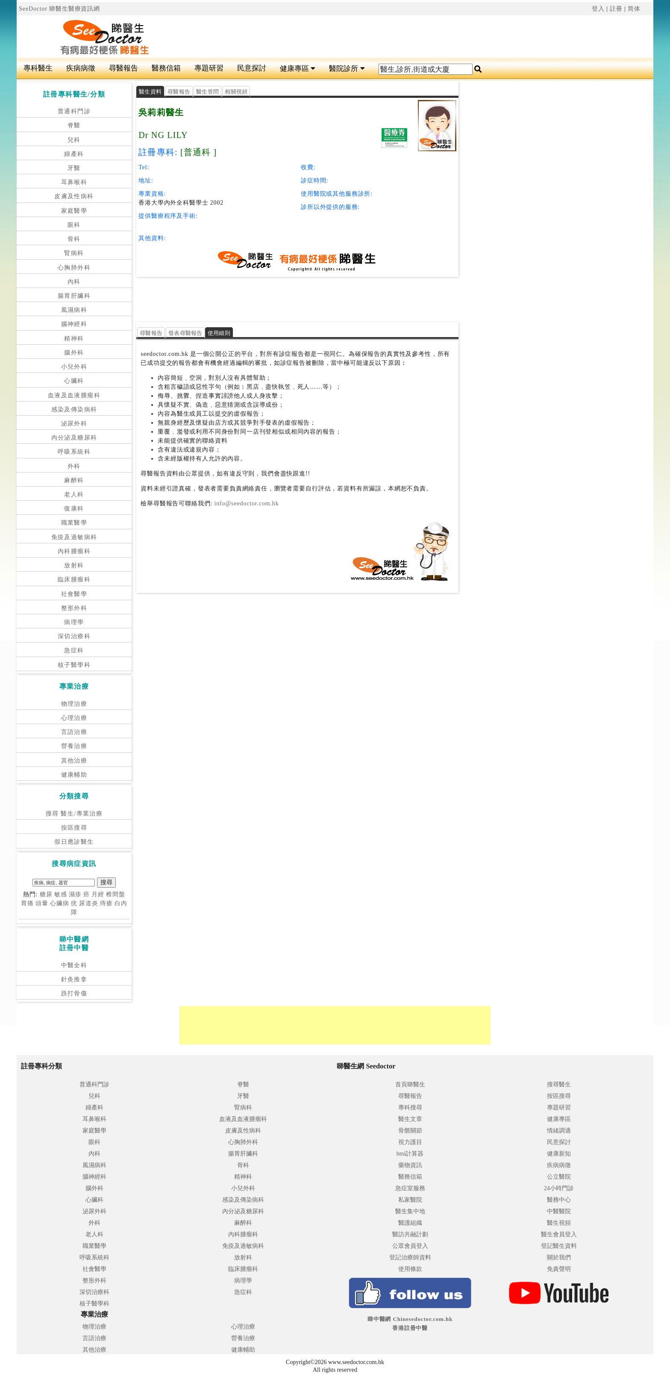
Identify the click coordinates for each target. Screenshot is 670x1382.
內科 (74, 282)
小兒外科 (74, 367)
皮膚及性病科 (74, 196)
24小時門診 (559, 1188)
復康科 (74, 508)
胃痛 (27, 903)
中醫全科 (74, 965)
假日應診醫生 (74, 842)
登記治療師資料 (410, 1257)
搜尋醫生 (559, 1084)
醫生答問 (207, 91)
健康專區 (297, 69)
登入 (598, 9)
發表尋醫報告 (185, 333)
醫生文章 (410, 1119)
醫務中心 (559, 1200)
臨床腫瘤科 (74, 579)
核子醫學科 (74, 665)
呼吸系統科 (74, 452)
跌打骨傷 (74, 993)
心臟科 (74, 381)
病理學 (74, 622)
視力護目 (410, 1142)
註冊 (616, 9)
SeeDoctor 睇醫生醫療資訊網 (59, 9)
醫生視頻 (559, 1223)
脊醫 (74, 125)
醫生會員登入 (559, 1234)
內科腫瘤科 (74, 551)
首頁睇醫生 (410, 1084)
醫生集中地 (410, 1211)
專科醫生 (38, 68)
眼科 (74, 225)
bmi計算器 (410, 1153)
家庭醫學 (74, 211)
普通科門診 (74, 111)
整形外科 (74, 608)
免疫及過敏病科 (74, 537)
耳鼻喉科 (74, 182)
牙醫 (74, 168)
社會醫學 (74, 594)
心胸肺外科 (74, 267)
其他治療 (74, 760)
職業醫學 (74, 522)
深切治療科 (74, 636)
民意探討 (251, 68)
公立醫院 (559, 1177)
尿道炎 (88, 903)
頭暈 (41, 903)
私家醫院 (410, 1200)
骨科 (74, 239)
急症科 (74, 650)
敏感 (60, 894)
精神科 (74, 338)
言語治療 (74, 732)
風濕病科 (74, 310)
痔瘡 (106, 903)
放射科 (74, 565)
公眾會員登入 (410, 1246)
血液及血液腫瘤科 (74, 395)
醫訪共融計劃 (410, 1234)
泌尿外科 (74, 423)
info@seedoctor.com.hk (245, 503)
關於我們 (559, 1257)
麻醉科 (74, 480)
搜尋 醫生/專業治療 (74, 813)
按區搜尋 (74, 828)
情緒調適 (559, 1130)
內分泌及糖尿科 (74, 437)
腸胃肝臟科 (74, 296)
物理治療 (74, 704)
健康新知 (559, 1153)
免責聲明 (559, 1269)
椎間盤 (115, 894)
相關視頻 (236, 91)
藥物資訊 (410, 1165)
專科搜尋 (410, 1107)
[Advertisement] (355, 37)
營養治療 (74, 746)
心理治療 (74, 718)
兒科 (74, 140)
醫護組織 (410, 1223)
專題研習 (208, 68)
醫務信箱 (166, 68)
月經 (97, 894)
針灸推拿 (74, 979)
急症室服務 (410, 1188)
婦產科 (74, 154)
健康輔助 (74, 775)
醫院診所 (346, 69)
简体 (634, 9)
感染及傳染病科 (74, 409)
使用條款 (410, 1269)
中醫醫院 (559, 1211)
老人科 (74, 494)
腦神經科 (74, 324)
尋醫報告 (123, 68)
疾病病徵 (80, 68)
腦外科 (74, 352)
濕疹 (75, 894)
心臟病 (59, 903)
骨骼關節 (410, 1130)
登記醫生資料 (559, 1246)
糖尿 (46, 894)
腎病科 (74, 253)
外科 (74, 466)
